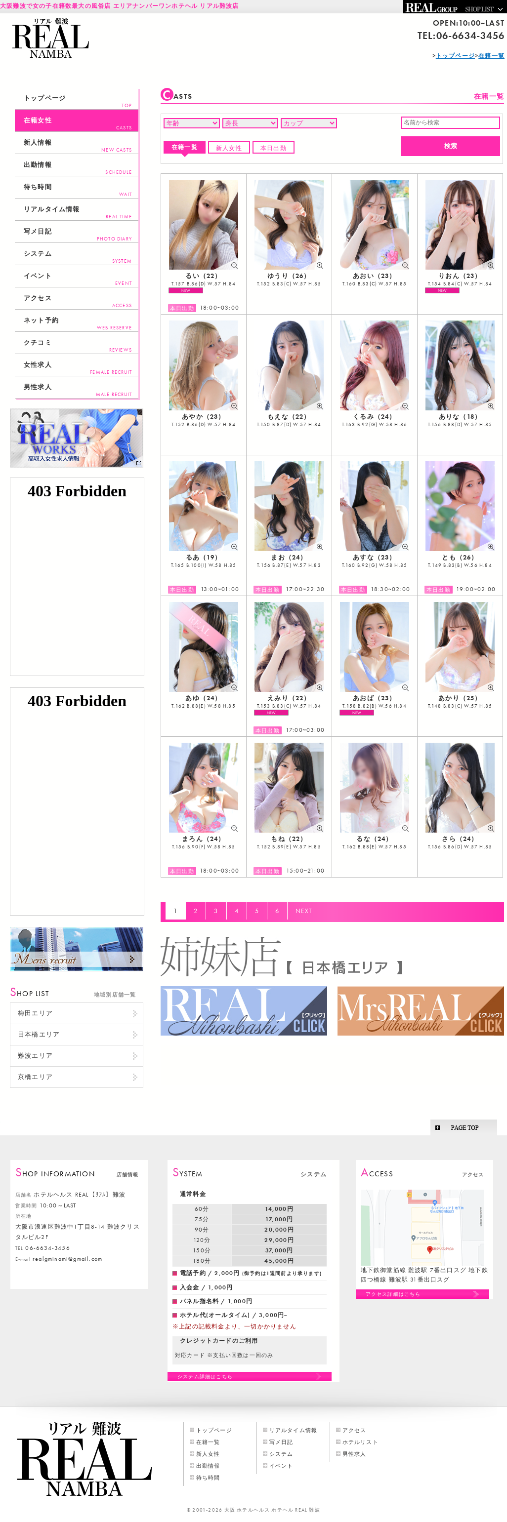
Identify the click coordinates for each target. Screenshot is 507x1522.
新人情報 (78, 146)
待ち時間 (78, 190)
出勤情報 (78, 168)
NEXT (304, 911)
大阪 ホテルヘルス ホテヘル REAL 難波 (272, 1510)
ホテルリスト (360, 1442)
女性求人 (78, 368)
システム (78, 257)
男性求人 (78, 390)
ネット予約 (78, 323)
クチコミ (78, 346)
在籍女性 (78, 123)
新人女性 (229, 148)
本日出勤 (273, 148)
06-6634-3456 (470, 35)
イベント (78, 279)
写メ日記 (78, 234)
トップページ (78, 101)
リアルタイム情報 (78, 212)
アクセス (78, 301)
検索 (450, 146)
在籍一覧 (184, 147)
